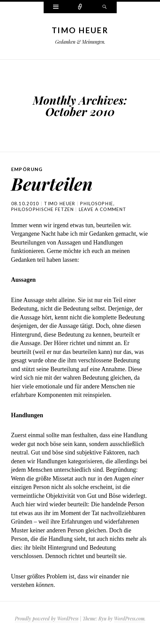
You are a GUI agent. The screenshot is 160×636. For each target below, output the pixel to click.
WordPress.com (129, 618)
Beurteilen (52, 183)
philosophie (96, 203)
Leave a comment (103, 209)
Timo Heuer (80, 30)
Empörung (27, 169)
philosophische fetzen (42, 209)
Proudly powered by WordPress (46, 618)
